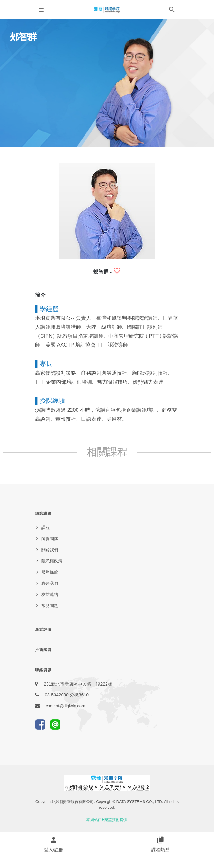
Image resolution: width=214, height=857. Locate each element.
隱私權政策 (51, 561)
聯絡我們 (49, 583)
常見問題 (49, 605)
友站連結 (49, 594)
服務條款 (49, 572)
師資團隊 (49, 538)
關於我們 (49, 549)
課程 (45, 527)
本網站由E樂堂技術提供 (106, 819)
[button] (172, 10)
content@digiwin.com (65, 705)
